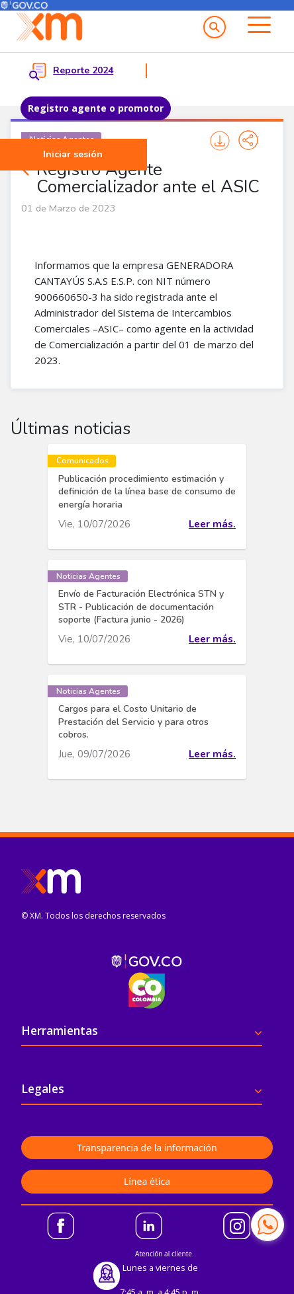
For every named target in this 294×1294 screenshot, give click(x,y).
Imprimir (220, 141)
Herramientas (59, 1030)
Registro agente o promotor (96, 108)
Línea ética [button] (147, 1181)
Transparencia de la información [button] (147, 1147)
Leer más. (212, 524)
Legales (42, 1088)
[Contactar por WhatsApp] (267, 1224)
